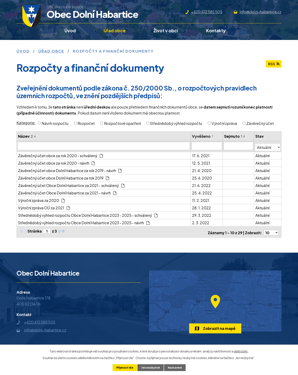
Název (25, 136)
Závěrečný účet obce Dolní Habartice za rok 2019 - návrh (69, 169)
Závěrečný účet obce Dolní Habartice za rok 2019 (63, 176)
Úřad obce (115, 30)
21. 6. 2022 (201, 184)
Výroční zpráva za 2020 (41, 199)
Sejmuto (233, 136)
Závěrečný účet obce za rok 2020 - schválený (60, 154)
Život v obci (166, 30)
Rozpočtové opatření (122, 123)
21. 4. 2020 (202, 169)
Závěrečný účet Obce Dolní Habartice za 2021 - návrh (67, 191)
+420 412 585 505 (206, 11)
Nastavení (176, 367)
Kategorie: (26, 122)
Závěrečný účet (260, 123)
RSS (273, 65)
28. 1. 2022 (201, 206)
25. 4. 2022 (202, 191)
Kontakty (216, 30)
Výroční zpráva (224, 123)
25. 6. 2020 (202, 176)
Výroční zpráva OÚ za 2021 (44, 206)
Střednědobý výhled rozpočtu (176, 123)
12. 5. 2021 (201, 161)
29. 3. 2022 (201, 213)
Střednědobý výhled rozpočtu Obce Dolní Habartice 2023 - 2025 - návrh (83, 221)
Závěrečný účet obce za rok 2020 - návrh (56, 161)
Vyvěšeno (201, 136)
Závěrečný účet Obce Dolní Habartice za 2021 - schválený (71, 184)
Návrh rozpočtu (55, 123)
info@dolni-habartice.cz (260, 11)
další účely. (241, 351)
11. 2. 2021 (200, 199)
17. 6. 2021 (201, 154)
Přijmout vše (123, 367)
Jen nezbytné (151, 367)
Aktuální (263, 154)
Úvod (70, 30)
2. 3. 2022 (200, 221)
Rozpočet (86, 123)
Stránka (35, 229)
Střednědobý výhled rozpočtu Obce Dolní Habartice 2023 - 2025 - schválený (87, 213)
